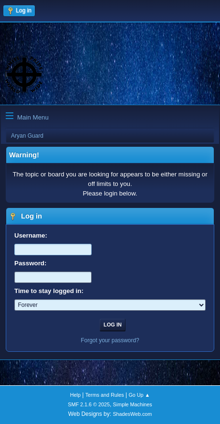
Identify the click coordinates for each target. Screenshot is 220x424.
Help (75, 395)
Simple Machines (132, 404)
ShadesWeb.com (132, 414)
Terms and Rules (104, 395)
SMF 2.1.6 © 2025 (89, 404)
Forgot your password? (110, 340)
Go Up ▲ (139, 395)
